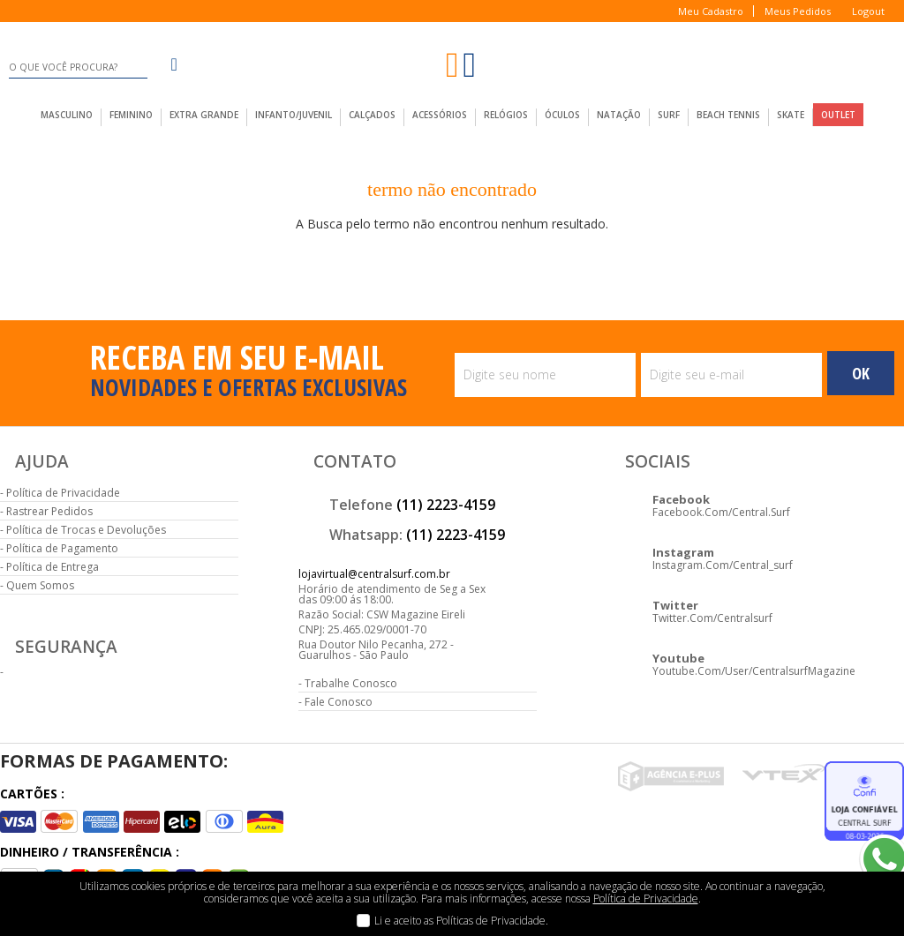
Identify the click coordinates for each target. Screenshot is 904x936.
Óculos (562, 115)
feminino (131, 115)
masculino (67, 115)
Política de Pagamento (62, 548)
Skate (790, 115)
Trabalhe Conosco (351, 683)
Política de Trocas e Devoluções (86, 529)
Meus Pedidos (798, 11)
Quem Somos (40, 585)
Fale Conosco (339, 701)
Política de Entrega (52, 566)
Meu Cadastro (710, 11)
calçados (372, 115)
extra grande (204, 115)
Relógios (506, 115)
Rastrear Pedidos (49, 511)
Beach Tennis (728, 115)
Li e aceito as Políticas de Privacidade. (461, 920)
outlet (838, 115)
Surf (669, 115)
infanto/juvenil (293, 115)
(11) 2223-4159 (445, 504)
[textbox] (78, 67)
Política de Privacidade (63, 492)
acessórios (439, 115)
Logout (868, 11)
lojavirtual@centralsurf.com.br (374, 573)
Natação (619, 115)
